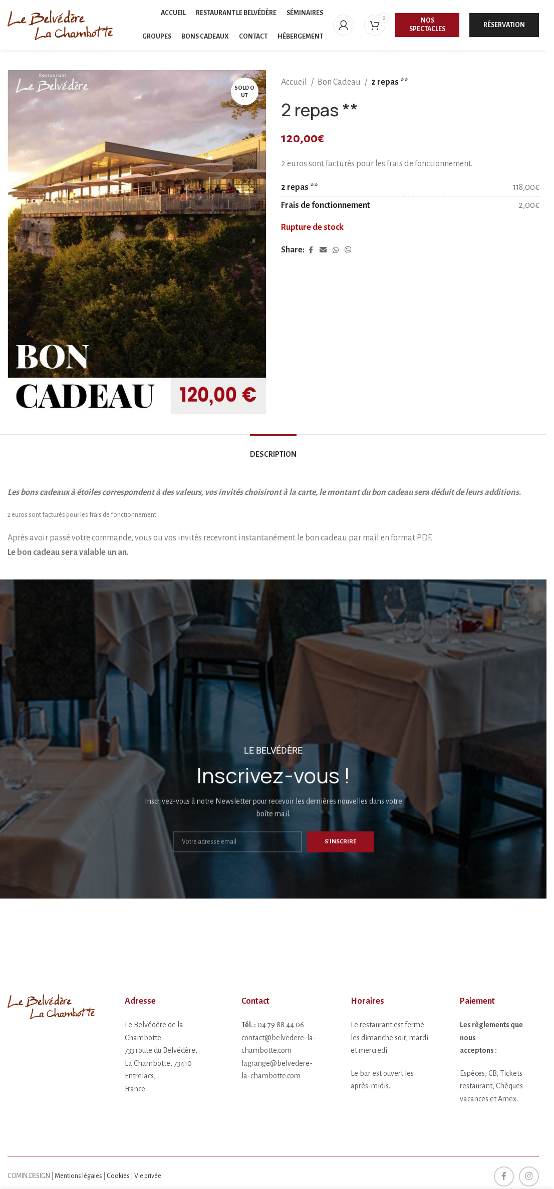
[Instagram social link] (529, 1176)
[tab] (273, 449)
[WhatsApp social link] (336, 250)
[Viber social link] (348, 250)
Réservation (504, 25)
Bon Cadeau (339, 82)
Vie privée (147, 1175)
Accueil (294, 82)
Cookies (118, 1175)
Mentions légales (78, 1175)
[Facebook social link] (311, 250)
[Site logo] (60, 24)
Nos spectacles (427, 25)
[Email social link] (323, 250)
